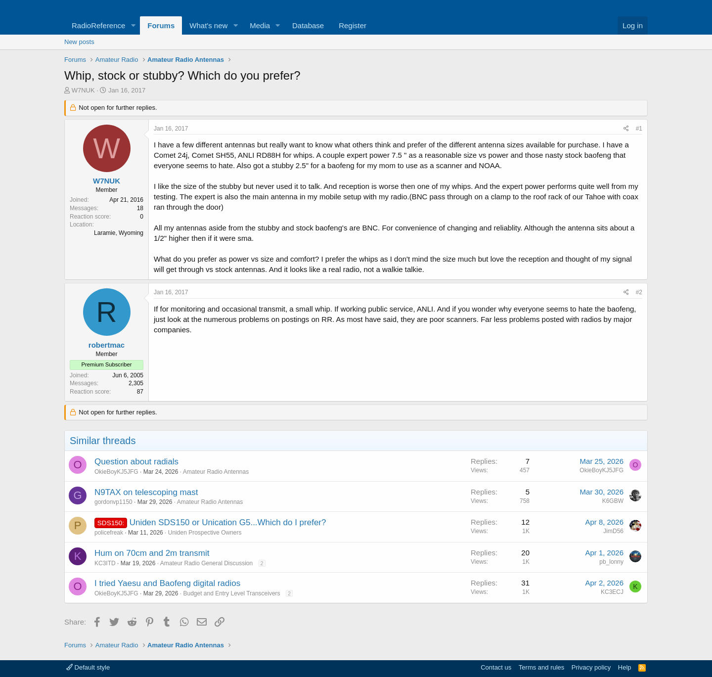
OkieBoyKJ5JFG (116, 471)
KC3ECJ (612, 591)
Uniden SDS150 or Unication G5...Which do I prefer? (228, 522)
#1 (639, 128)
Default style (88, 667)
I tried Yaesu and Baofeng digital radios (167, 583)
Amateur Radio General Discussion (206, 563)
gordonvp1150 (113, 501)
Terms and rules (541, 667)
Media (260, 25)
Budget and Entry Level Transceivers (231, 593)
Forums (161, 25)
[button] (133, 25)
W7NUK (83, 90)
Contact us (496, 667)
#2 (639, 292)
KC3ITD (105, 563)
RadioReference (98, 25)
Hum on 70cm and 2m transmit (151, 553)
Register (352, 25)
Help (624, 667)
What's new (208, 25)
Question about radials (136, 461)
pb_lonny (611, 561)
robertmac (107, 345)
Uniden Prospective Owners (205, 532)
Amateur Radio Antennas (216, 471)
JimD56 (613, 531)
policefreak (108, 532)
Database (308, 25)
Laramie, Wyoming (118, 232)
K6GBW (612, 500)
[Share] (626, 129)
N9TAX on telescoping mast (146, 492)
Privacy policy (591, 667)
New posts (79, 41)
